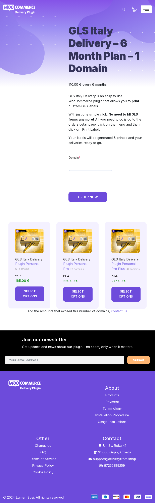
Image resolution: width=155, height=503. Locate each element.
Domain (75, 157)
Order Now (88, 197)
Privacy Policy (43, 465)
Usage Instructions (112, 422)
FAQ (43, 452)
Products (112, 395)
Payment (112, 402)
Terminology (112, 408)
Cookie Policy (43, 472)
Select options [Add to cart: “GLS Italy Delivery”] (31, 294)
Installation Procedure (112, 415)
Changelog (43, 445)
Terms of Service (43, 459)
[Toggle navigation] (146, 9)
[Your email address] (64, 360)
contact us (119, 311)
